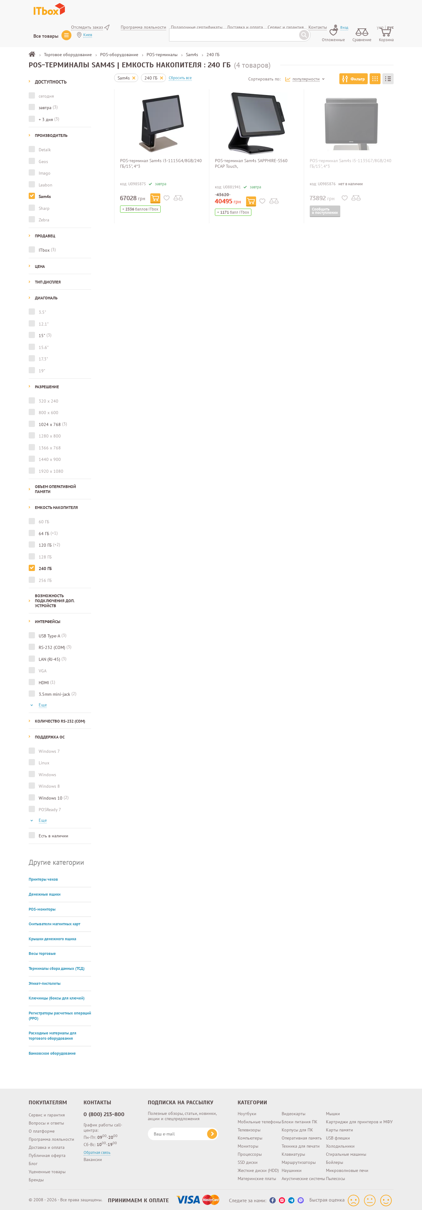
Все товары (45, 36)
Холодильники (340, 1145)
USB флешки (338, 1137)
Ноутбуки (247, 1112)
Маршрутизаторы (299, 1161)
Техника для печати (301, 1145)
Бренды (36, 1178)
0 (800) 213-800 (104, 1113)
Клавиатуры (293, 1153)
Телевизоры (249, 1128)
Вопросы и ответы (46, 1122)
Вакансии (93, 1158)
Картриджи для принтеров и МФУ (359, 1120)
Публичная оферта (47, 1154)
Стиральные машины (346, 1153)
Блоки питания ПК (300, 1120)
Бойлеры (334, 1161)
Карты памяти (339, 1128)
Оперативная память (302, 1137)
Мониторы (248, 1145)
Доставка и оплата (47, 1146)
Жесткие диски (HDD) (258, 1169)
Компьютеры (250, 1137)
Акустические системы (303, 1177)
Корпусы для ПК (297, 1128)
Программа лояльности (51, 1138)
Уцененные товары (47, 1170)
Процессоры (250, 1153)
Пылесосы (335, 1177)
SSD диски (248, 1161)
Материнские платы (257, 1177)
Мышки (333, 1112)
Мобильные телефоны (259, 1120)
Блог (33, 1162)
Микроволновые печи (347, 1169)
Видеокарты (293, 1112)
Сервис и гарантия (47, 1113)
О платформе (42, 1130)
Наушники (292, 1169)
